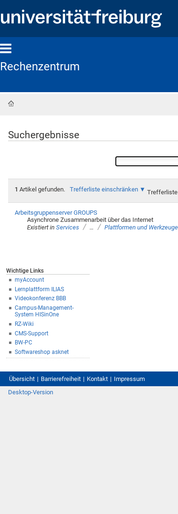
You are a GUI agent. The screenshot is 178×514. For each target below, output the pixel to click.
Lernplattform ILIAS (39, 289)
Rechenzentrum (40, 66)
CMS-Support (31, 333)
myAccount (29, 279)
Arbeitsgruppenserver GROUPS (56, 212)
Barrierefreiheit (61, 378)
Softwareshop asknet (42, 352)
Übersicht (22, 378)
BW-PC (23, 342)
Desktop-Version (30, 392)
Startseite (11, 103)
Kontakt (97, 378)
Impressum (129, 378)
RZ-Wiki (24, 324)
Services (67, 227)
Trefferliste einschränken (104, 189)
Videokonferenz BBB (40, 298)
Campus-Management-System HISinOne (44, 311)
